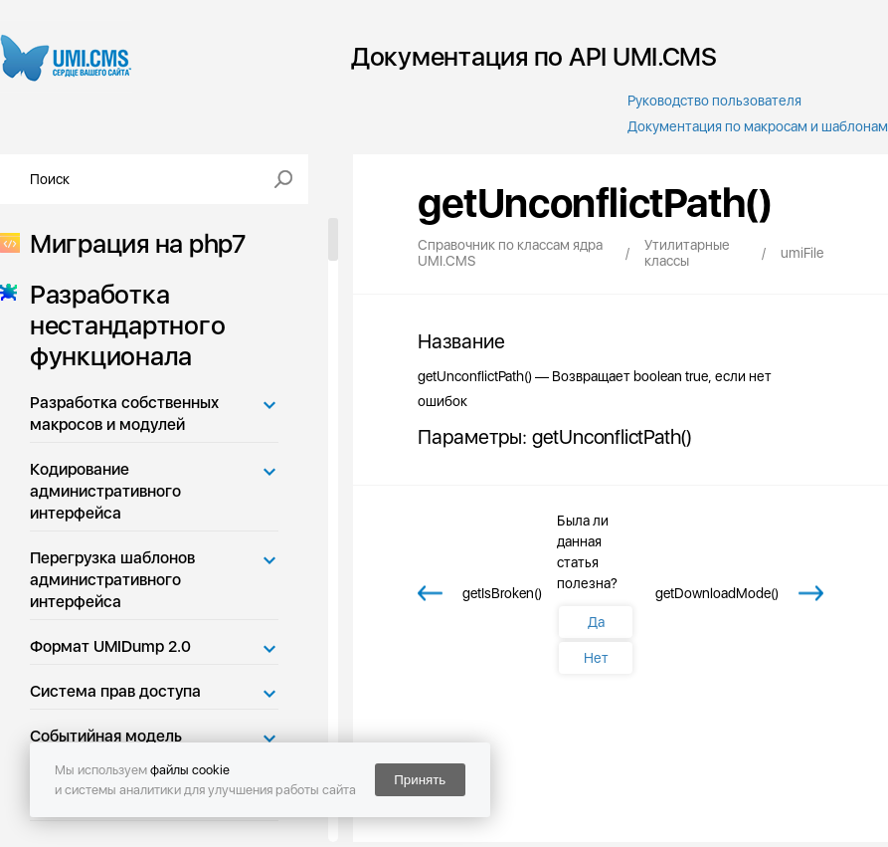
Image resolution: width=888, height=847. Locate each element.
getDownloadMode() (717, 593)
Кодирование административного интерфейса (105, 491)
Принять (419, 779)
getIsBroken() (502, 593)
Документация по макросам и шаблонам (757, 126)
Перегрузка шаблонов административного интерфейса (112, 579)
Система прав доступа (115, 691)
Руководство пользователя (714, 100)
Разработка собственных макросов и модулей (124, 413)
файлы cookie (190, 769)
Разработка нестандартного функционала (121, 325)
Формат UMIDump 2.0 (110, 646)
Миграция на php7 (132, 243)
